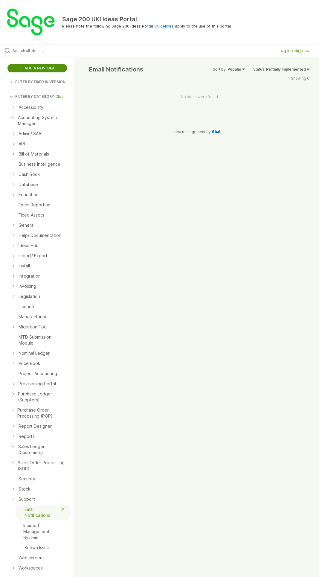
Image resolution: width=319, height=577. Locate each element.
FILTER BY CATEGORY (32, 96)
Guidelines (164, 26)
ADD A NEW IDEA (37, 68)
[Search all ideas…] (40, 50)
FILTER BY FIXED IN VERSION (37, 82)
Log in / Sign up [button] (294, 50)
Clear (60, 96)
